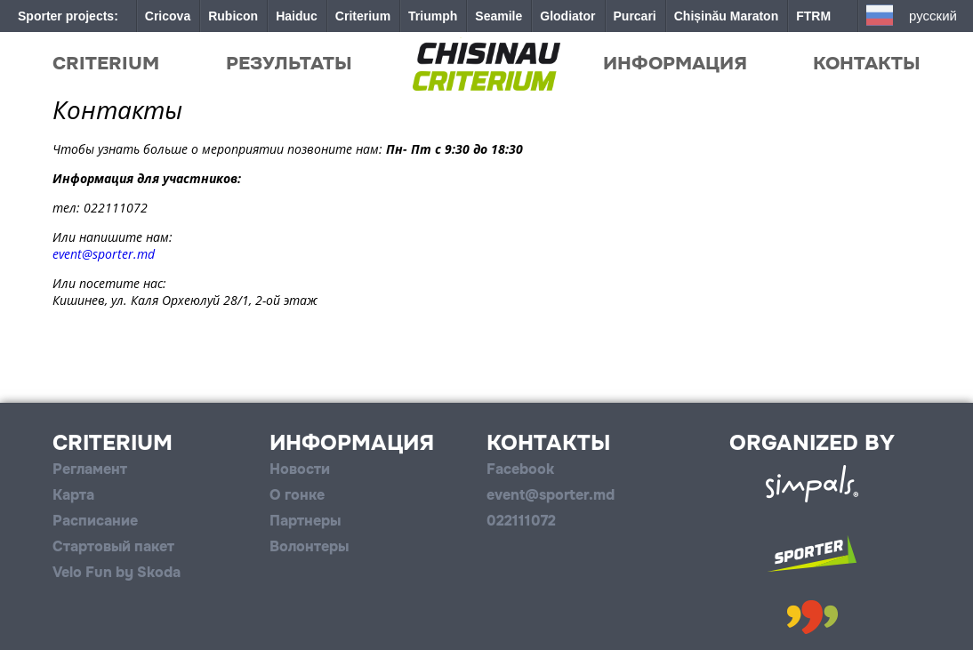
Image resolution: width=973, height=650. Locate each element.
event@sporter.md (103, 253)
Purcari (635, 16)
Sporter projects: (68, 16)
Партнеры (305, 520)
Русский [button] (933, 15)
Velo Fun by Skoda (116, 572)
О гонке (297, 494)
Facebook (520, 469)
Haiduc (297, 16)
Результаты (289, 63)
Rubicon (233, 16)
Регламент (89, 469)
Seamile (498, 16)
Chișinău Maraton (726, 16)
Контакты (867, 63)
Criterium (362, 16)
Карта (73, 494)
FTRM (813, 16)
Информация (675, 63)
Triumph (432, 16)
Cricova (167, 16)
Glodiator (567, 16)
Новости (299, 469)
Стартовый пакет (113, 546)
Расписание (95, 520)
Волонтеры (309, 546)
